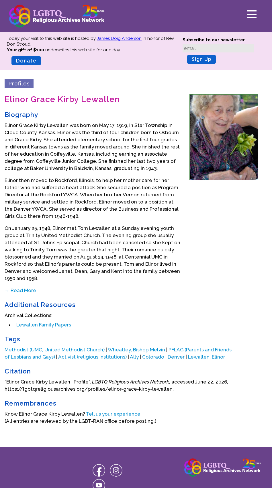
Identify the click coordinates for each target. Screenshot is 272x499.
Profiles (19, 84)
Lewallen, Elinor (206, 357)
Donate (26, 61)
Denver (176, 357)
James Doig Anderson (119, 38)
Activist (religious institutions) (92, 357)
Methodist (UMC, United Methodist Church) (55, 350)
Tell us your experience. (114, 414)
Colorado (153, 357)
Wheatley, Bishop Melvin (136, 350)
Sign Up (201, 59)
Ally (134, 357)
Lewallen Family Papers (43, 325)
